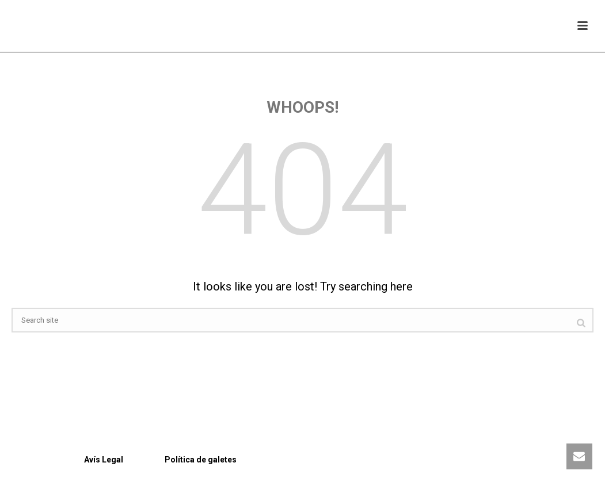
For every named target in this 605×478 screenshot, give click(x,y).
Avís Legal (67, 459)
